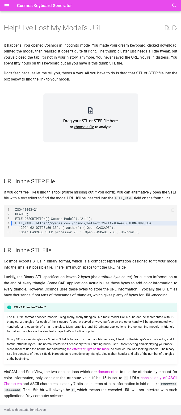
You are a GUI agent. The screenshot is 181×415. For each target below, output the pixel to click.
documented (108, 372)
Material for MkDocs (32, 409)
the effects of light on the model (88, 349)
